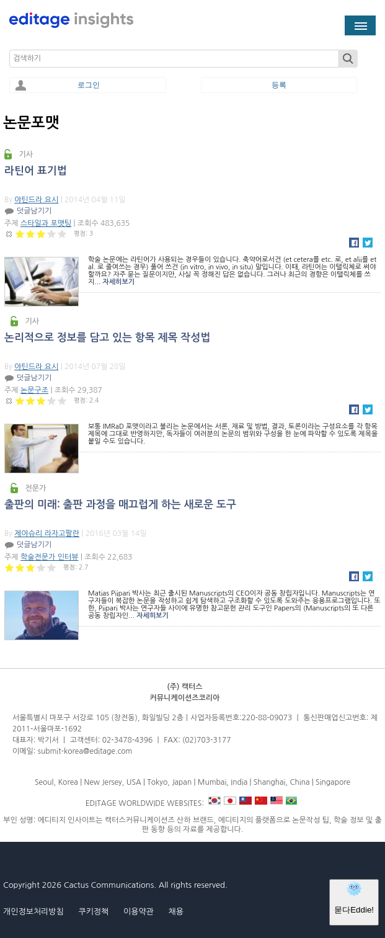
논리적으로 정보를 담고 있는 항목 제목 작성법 (107, 338)
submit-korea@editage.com (85, 751)
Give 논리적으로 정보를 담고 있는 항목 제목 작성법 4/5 (51, 400)
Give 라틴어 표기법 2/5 (30, 233)
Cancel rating (9, 233)
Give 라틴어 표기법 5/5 (62, 233)
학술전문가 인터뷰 (49, 557)
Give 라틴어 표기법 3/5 (41, 233)
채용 (175, 912)
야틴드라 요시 (36, 199)
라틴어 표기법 (35, 171)
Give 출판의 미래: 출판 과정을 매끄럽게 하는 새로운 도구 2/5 (20, 567)
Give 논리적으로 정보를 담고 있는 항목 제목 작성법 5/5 (62, 400)
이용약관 (138, 912)
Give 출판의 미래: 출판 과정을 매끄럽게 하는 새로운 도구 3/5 (30, 567)
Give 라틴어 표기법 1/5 (20, 233)
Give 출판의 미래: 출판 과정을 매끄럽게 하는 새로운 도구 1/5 (9, 567)
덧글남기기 (34, 211)
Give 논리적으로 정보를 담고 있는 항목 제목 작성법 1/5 (20, 400)
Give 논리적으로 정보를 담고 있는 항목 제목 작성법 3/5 (41, 400)
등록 (279, 85)
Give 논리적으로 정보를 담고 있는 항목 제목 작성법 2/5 (30, 400)
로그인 (88, 85)
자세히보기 (118, 282)
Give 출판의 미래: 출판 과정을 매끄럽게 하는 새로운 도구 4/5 (41, 567)
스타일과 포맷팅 (45, 223)
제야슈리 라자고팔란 (46, 533)
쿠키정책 (93, 912)
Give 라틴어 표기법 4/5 (51, 233)
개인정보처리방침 (33, 912)
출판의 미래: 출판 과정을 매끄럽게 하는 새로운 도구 (120, 504)
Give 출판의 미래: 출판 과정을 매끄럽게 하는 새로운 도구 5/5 (51, 567)
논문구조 (34, 390)
